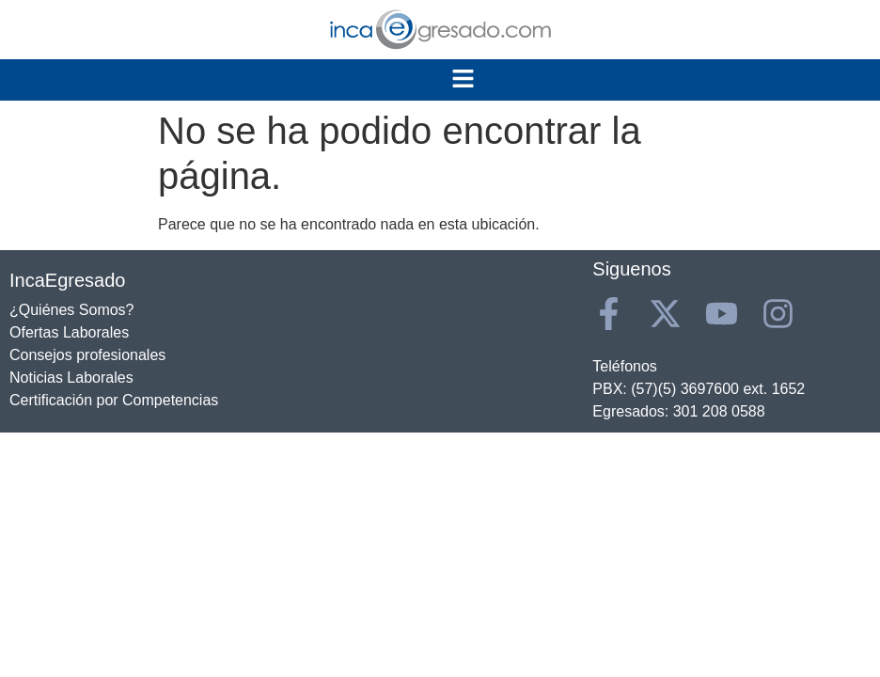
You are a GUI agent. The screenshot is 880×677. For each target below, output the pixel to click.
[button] (463, 80)
